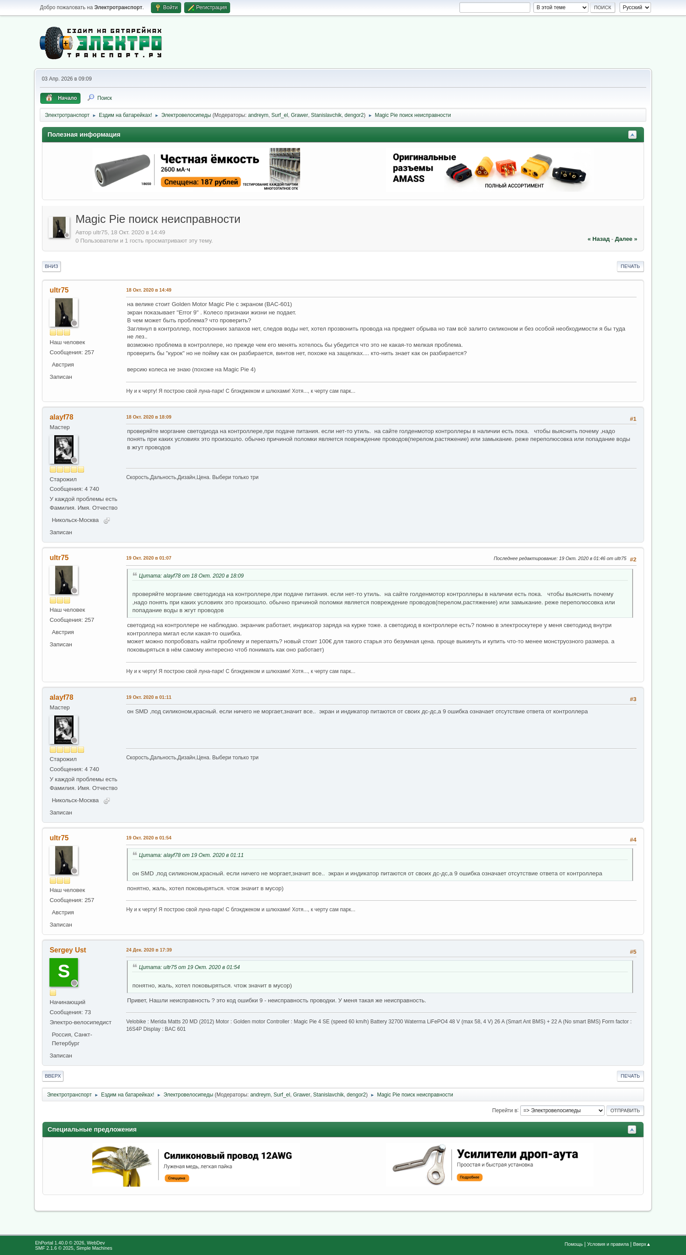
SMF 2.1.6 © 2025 (54, 1248)
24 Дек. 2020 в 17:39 (149, 949)
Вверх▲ (642, 1244)
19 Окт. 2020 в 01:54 (148, 837)
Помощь (573, 1244)
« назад (599, 239)
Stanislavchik (326, 115)
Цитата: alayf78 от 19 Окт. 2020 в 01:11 (191, 855)
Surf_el (279, 115)
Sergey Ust (67, 950)
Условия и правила (608, 1244)
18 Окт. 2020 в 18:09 (148, 417)
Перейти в (504, 1110)
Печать (630, 266)
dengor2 (354, 115)
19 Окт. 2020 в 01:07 (148, 558)
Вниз (51, 266)
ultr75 (59, 290)
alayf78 (61, 417)
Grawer (299, 115)
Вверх (53, 1076)
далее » (626, 239)
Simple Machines (94, 1248)
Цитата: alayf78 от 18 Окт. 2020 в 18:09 (191, 576)
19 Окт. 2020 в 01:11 (148, 697)
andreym (258, 115)
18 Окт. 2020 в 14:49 (148, 290)
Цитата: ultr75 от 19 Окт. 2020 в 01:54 (189, 967)
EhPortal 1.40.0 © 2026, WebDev (70, 1242)
